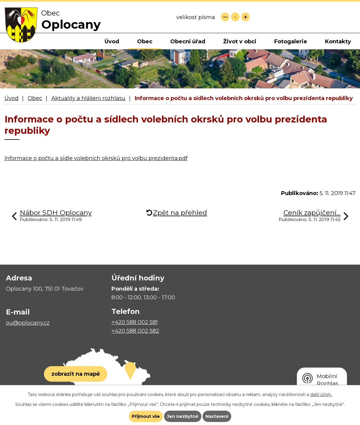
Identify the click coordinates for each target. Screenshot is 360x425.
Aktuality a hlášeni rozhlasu (88, 98)
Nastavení (217, 416)
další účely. (321, 394)
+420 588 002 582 (135, 331)
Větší (245, 17)
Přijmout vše (146, 416)
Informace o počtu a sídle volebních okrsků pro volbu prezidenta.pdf (96, 158)
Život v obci (239, 41)
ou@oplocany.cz (28, 323)
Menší (225, 17)
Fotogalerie (290, 41)
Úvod (112, 41)
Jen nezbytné (182, 416)
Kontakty (338, 41)
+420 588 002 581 (134, 322)
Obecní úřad (187, 41)
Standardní (235, 17)
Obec (144, 41)
